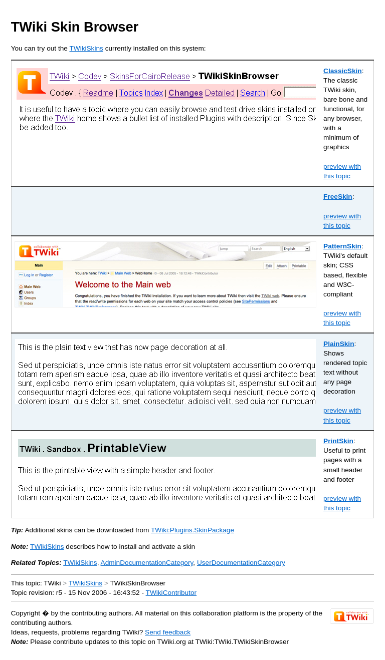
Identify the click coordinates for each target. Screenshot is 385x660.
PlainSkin (338, 344)
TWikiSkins (86, 48)
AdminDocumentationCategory (147, 562)
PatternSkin (342, 246)
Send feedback (167, 632)
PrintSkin (338, 441)
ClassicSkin (342, 71)
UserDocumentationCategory (241, 562)
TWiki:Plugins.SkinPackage (192, 530)
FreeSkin (337, 196)
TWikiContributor (171, 592)
